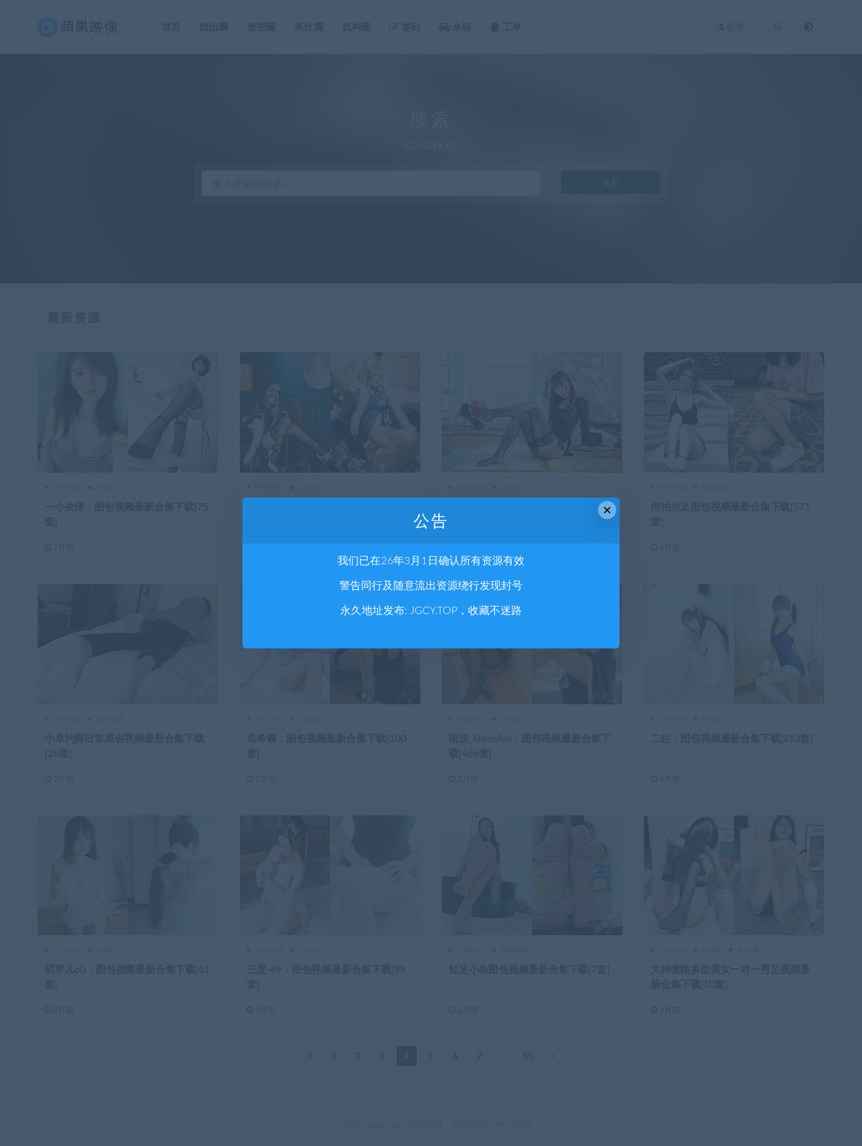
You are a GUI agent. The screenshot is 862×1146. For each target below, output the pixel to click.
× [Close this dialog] (607, 510)
